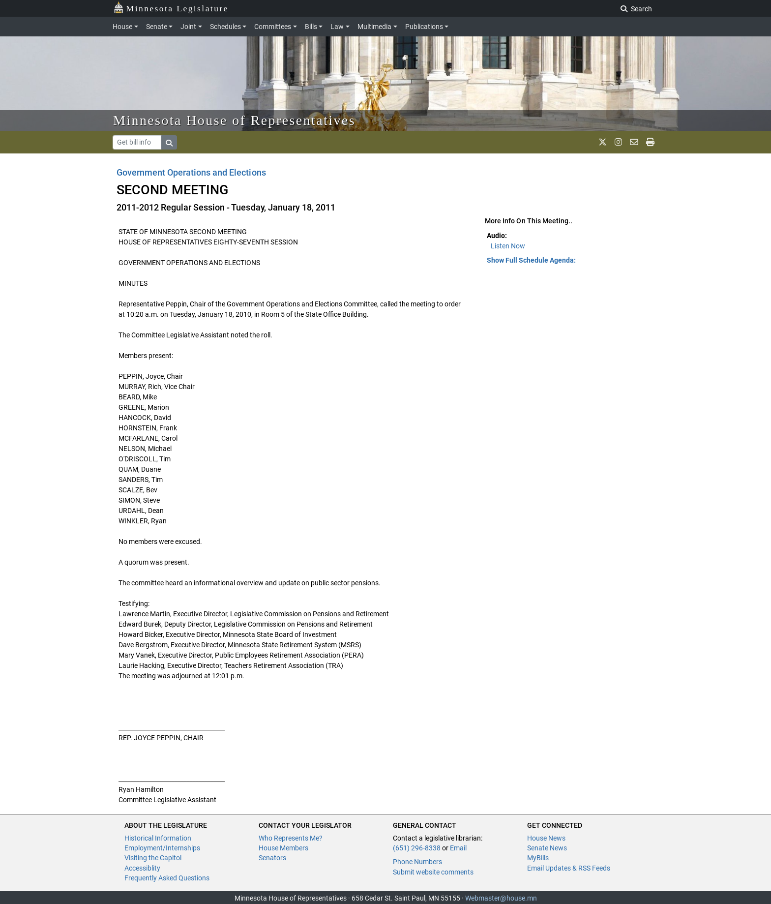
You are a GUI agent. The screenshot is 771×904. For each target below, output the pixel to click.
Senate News (547, 848)
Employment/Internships (162, 848)
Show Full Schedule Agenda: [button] (531, 260)
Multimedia (374, 26)
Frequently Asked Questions (166, 878)
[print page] (650, 142)
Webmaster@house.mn (501, 898)
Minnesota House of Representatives (234, 120)
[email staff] (634, 142)
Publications (424, 26)
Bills (311, 26)
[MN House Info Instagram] (618, 142)
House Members (283, 848)
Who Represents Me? (291, 838)
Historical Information (157, 838)
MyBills (538, 858)
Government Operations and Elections (191, 172)
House (122, 26)
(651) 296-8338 (417, 848)
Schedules (225, 26)
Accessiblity (142, 868)
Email (458, 848)
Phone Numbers (417, 862)
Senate (156, 26)
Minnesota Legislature (171, 7)
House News (546, 838)
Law (337, 26)
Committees (272, 26)
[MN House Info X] (602, 142)
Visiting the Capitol (152, 858)
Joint (188, 26)
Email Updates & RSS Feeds (568, 868)
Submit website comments (433, 872)
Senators (272, 858)
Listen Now (508, 246)
